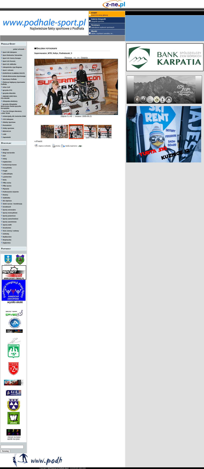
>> (78, 58)
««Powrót (38, 141)
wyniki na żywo (13, 439)
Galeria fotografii (46, 48)
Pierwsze (68, 58)
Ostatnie (84, 58)
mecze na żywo (13, 437)
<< (75, 58)
